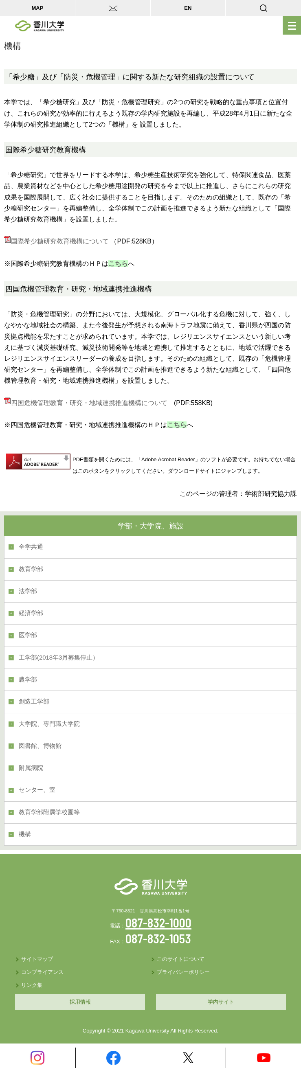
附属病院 (31, 768)
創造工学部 (34, 701)
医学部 (28, 635)
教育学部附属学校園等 (49, 812)
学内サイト (221, 1002)
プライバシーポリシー (183, 972)
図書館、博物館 (40, 746)
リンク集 (31, 985)
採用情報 (80, 1002)
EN (187, 8)
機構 (25, 834)
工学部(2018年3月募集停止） (59, 657)
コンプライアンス (42, 972)
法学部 (28, 591)
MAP (37, 8)
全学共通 (31, 547)
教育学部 (31, 569)
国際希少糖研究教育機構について (56, 241)
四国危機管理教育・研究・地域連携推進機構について (85, 402)
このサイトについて (180, 959)
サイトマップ (37, 959)
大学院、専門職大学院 (49, 724)
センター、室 (37, 790)
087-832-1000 (158, 922)
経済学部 (31, 613)
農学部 (28, 679)
